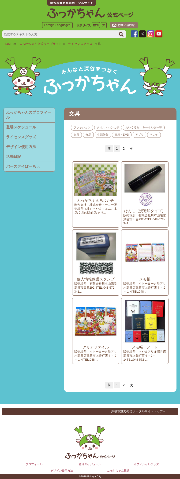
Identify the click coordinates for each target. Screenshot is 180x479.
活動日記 (13, 157)
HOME (8, 44)
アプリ (139, 134)
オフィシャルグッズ (146, 464)
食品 (88, 134)
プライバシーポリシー (83, 411)
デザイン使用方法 (21, 147)
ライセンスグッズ (80, 44)
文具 (76, 134)
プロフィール (34, 464)
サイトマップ (12, 411)
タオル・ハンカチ (108, 127)
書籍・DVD (122, 134)
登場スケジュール (21, 127)
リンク (30, 411)
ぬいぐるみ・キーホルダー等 (143, 127)
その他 (154, 134)
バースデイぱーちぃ (23, 166)
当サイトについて (51, 411)
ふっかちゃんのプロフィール (28, 114)
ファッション (82, 127)
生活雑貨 (103, 134)
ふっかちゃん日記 (118, 470)
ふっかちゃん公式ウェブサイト (40, 44)
